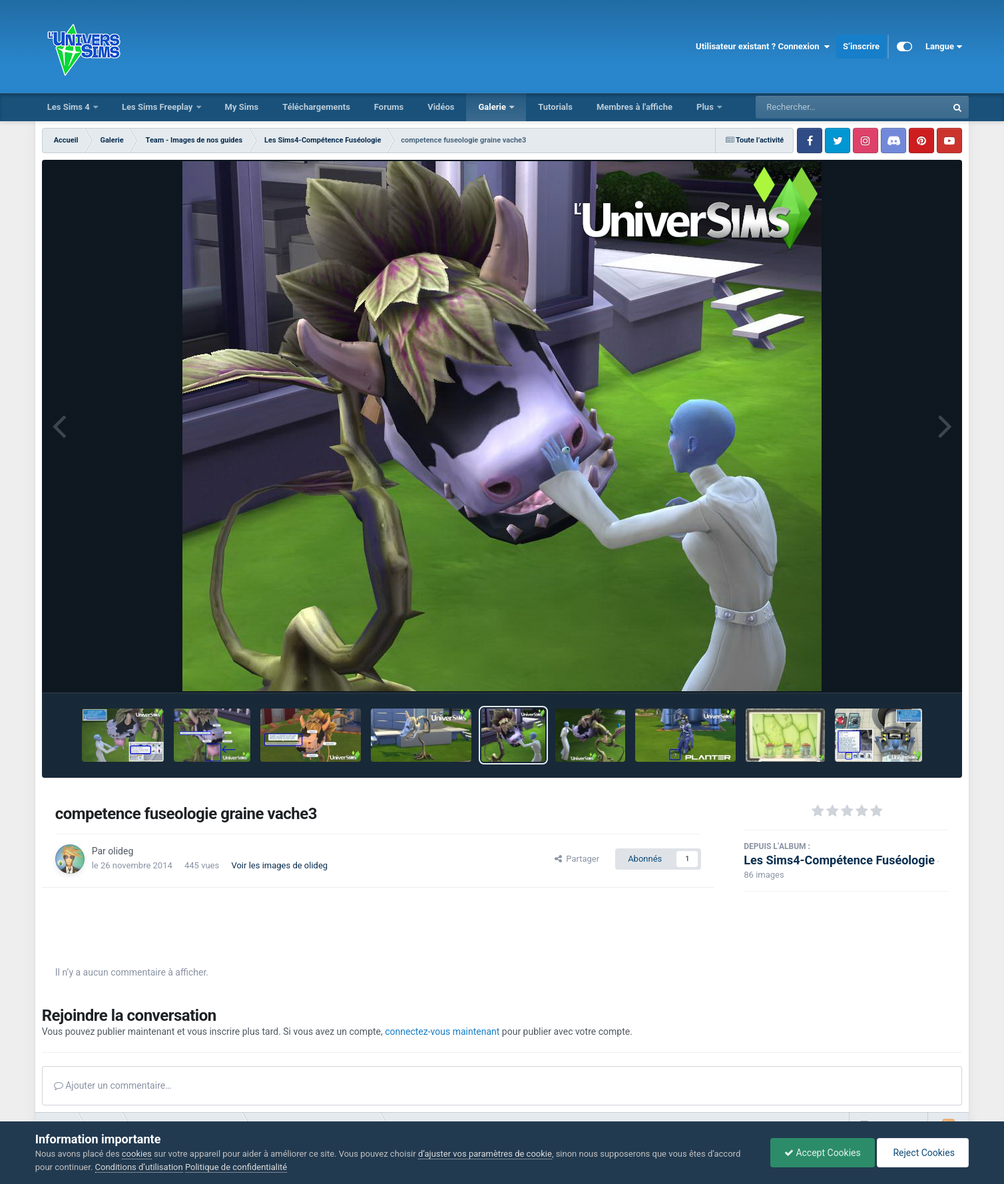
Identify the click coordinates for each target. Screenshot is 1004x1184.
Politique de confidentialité (236, 1167)
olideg (120, 851)
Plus (706, 107)
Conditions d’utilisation (139, 1167)
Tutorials (555, 107)
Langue (943, 47)
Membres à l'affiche (634, 107)
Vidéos (440, 107)
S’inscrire (861, 46)
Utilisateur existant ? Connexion (763, 47)
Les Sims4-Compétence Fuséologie (839, 860)
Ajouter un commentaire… (113, 1085)
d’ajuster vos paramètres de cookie (485, 1154)
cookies (137, 1154)
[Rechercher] (815, 107)
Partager (577, 859)
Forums (388, 107)
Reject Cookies (923, 1152)
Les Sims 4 (69, 107)
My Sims (242, 107)
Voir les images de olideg (279, 865)
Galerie (493, 107)
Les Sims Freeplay (158, 107)
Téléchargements (316, 107)
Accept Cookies (822, 1152)
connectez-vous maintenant (442, 1031)
